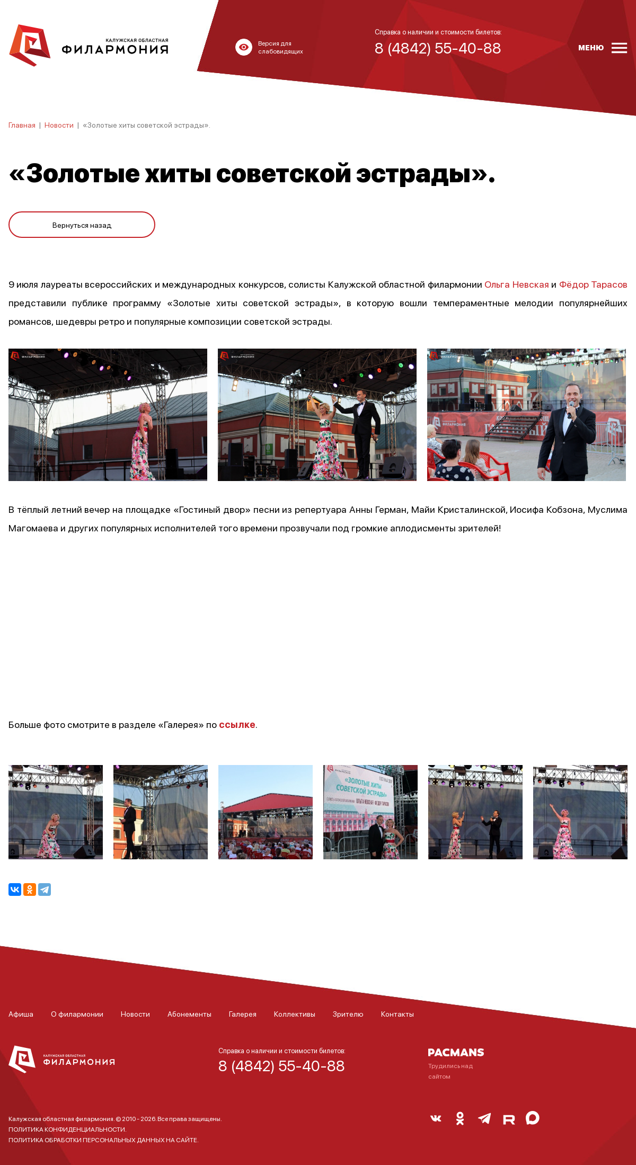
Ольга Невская (516, 284)
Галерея (243, 1013)
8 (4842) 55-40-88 (281, 1065)
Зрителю (348, 1013)
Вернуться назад (82, 223)
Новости (59, 124)
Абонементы (189, 1013)
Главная (22, 124)
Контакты (397, 1013)
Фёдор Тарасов (593, 284)
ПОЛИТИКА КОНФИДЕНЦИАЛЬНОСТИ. (67, 1129)
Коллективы (294, 1013)
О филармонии (77, 1013)
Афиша (20, 1013)
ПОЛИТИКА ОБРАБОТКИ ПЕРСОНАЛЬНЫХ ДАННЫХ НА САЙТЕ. (103, 1140)
